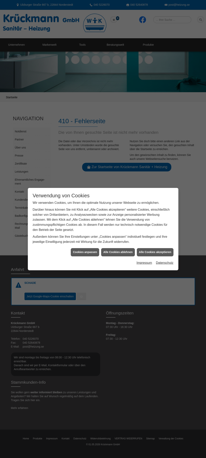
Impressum (144, 254)
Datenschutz (164, 254)
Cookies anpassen (85, 243)
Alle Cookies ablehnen (117, 243)
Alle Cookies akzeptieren (155, 243)
